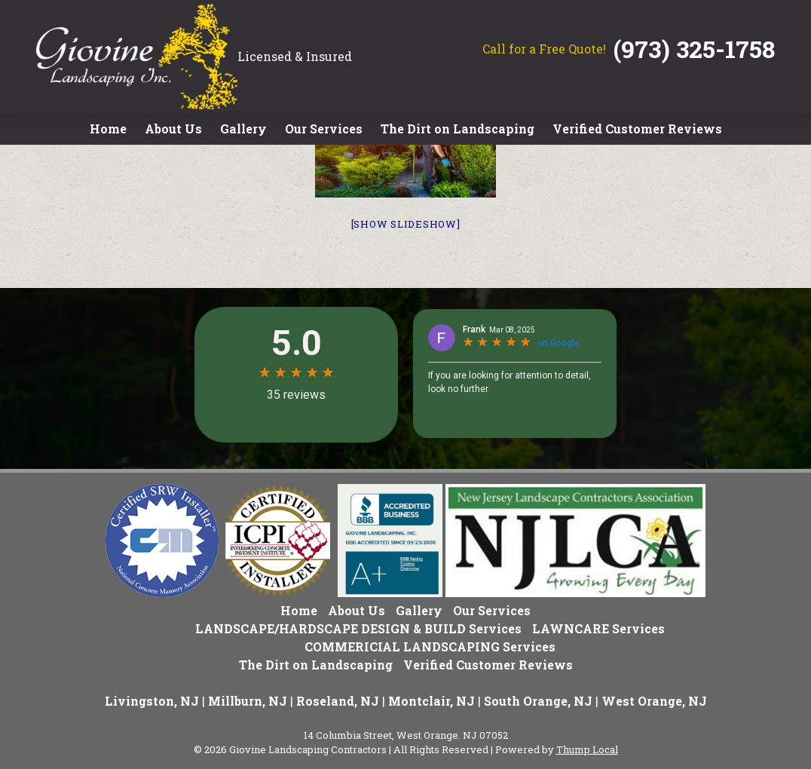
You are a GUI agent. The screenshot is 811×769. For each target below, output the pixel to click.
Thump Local (587, 749)
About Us (173, 128)
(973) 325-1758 (694, 48)
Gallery (243, 128)
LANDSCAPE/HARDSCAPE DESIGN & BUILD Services (358, 628)
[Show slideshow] (406, 224)
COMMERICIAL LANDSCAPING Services (430, 646)
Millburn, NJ (247, 701)
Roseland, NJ (337, 701)
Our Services (324, 128)
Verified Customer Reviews (637, 128)
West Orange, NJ (654, 701)
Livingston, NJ (152, 701)
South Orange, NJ (538, 701)
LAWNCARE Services (598, 628)
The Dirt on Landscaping (457, 128)
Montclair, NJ (431, 701)
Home (108, 128)
